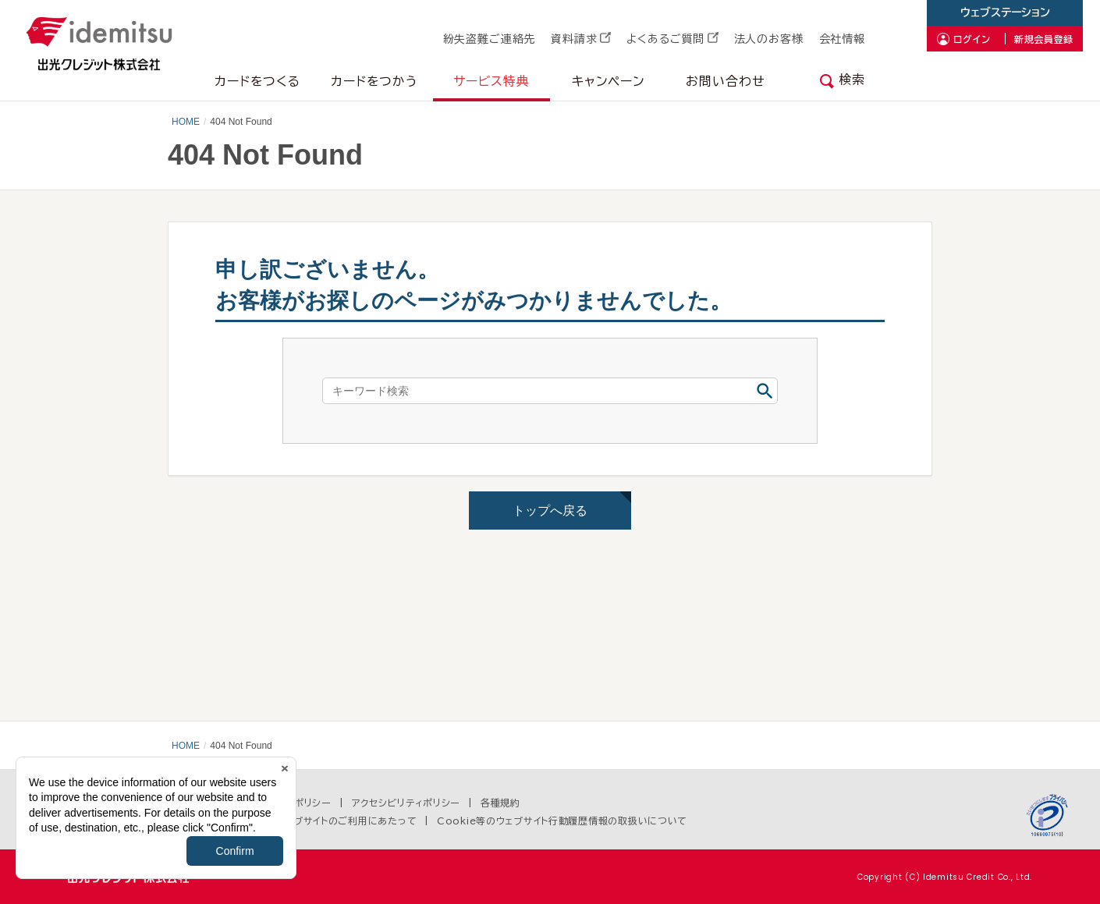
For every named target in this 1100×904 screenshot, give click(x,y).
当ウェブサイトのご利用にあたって (341, 820)
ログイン (972, 39)
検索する (764, 390)
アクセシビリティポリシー (406, 802)
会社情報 (842, 39)
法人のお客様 (769, 39)
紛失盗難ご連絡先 (489, 39)
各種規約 (500, 802)
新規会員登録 (1043, 39)
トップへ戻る (550, 510)
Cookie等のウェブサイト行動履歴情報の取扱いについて (562, 820)
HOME (186, 121)
